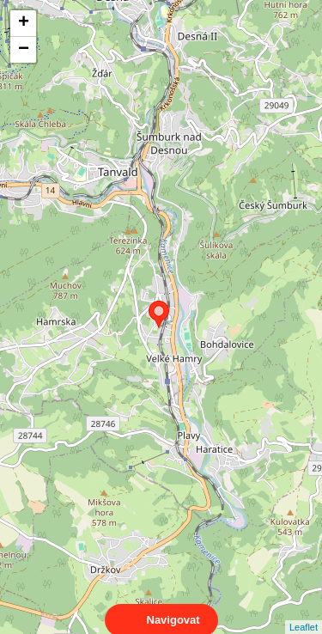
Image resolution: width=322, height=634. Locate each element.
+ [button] (23, 23)
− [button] (23, 50)
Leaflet (303, 612)
